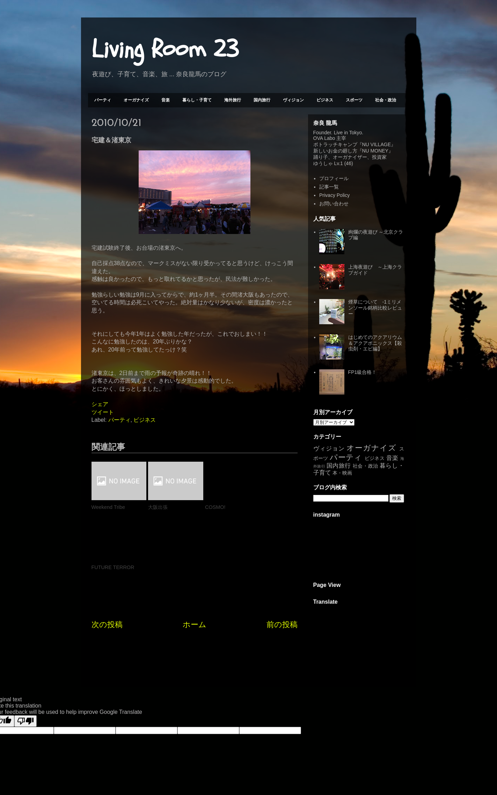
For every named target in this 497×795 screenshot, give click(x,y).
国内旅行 (262, 100)
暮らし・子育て (197, 100)
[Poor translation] (25, 692)
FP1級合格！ (362, 372)
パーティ (102, 100)
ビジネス (324, 100)
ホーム (194, 564)
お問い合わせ (334, 203)
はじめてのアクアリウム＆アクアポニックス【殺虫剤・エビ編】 (375, 343)
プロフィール (334, 178)
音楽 (165, 100)
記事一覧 (329, 187)
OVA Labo (324, 138)
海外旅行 (232, 100)
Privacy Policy (334, 195)
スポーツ (354, 100)
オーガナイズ (136, 100)
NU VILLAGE (376, 144)
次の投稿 (107, 564)
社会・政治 (385, 100)
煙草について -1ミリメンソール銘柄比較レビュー (375, 308)
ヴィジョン (293, 100)
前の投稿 (282, 564)
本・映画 (342, 473)
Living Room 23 (165, 49)
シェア (100, 404)
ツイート (103, 412)
